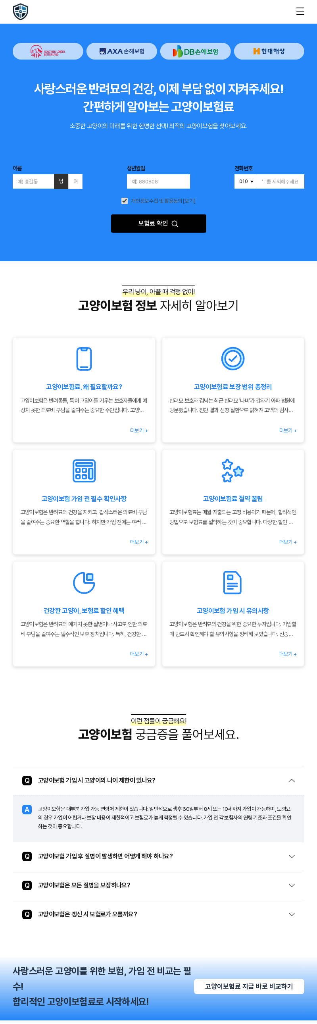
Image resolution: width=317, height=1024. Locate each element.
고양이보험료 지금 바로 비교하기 (249, 990)
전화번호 (243, 168)
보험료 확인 (158, 224)
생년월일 (136, 168)
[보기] (189, 201)
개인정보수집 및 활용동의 (157, 201)
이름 (17, 168)
